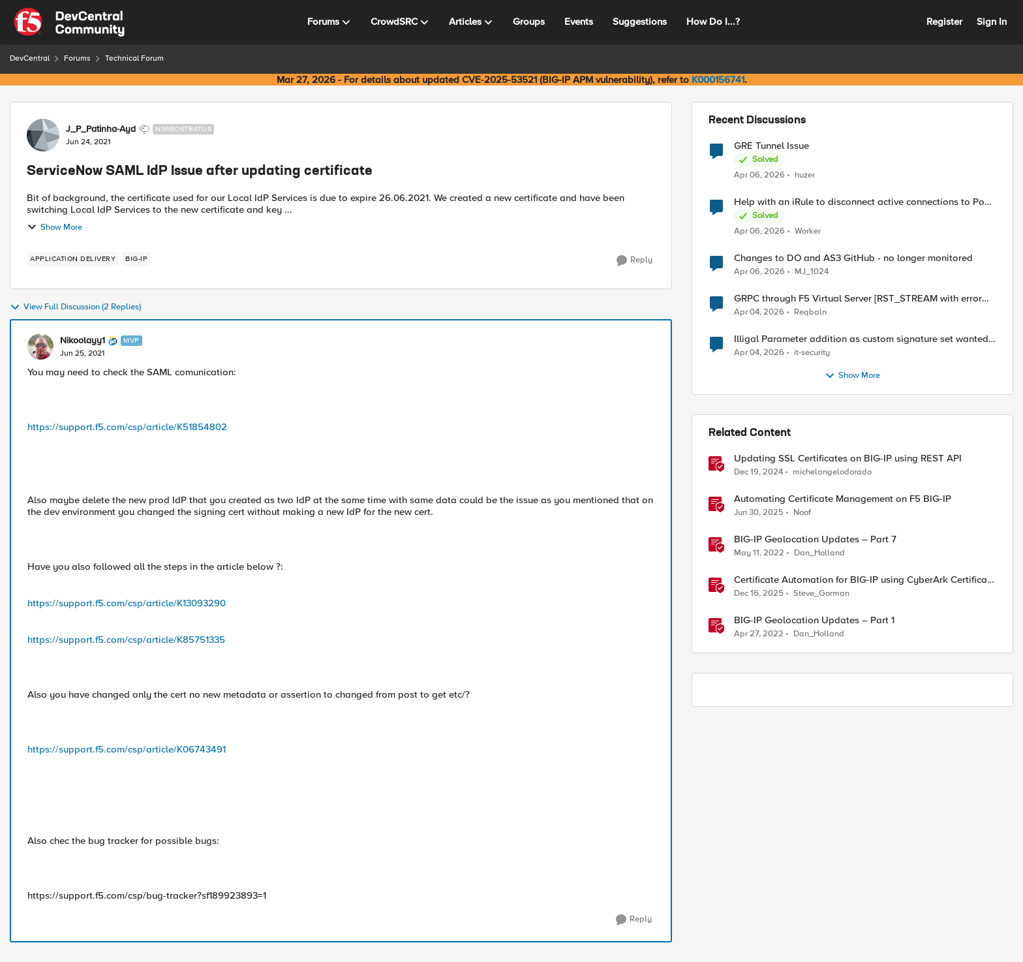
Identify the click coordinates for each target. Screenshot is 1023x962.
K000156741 (718, 79)
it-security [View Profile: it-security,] (812, 353)
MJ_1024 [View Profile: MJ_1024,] (812, 272)
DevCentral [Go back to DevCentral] (30, 58)
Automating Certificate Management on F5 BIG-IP (842, 498)
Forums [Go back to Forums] (77, 58)
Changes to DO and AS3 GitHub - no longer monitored (853, 258)
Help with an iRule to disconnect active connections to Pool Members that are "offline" (863, 202)
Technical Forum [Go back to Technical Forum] (134, 58)
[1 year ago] (758, 472)
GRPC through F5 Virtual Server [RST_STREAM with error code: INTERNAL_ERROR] (858, 298)
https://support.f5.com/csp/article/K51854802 (127, 427)
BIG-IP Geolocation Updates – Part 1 (814, 620)
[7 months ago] (759, 594)
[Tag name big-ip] (136, 259)
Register (944, 21)
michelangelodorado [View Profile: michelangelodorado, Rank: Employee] (832, 472)
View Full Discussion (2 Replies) (75, 307)
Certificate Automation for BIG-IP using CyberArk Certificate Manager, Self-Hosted (865, 579)
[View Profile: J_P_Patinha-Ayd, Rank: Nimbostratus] (43, 135)
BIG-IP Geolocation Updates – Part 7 (815, 539)
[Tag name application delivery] (73, 259)
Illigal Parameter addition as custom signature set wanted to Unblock (861, 339)
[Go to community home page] (69, 22)
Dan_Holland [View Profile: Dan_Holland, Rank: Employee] (819, 553)
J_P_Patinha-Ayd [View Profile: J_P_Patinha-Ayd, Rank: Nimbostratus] (101, 129)
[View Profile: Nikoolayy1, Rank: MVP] (40, 347)
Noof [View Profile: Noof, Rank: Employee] (802, 513)
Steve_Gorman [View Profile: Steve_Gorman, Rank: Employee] (821, 593)
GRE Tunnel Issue (771, 145)
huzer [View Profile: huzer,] (805, 174)
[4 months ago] (759, 175)
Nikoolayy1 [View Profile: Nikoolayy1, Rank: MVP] (82, 340)
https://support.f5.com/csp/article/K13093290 (126, 603)
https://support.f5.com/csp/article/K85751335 (126, 639)
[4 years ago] (759, 553)
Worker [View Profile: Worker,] (808, 231)
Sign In (992, 21)
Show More (54, 227)
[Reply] (634, 260)
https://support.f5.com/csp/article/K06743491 (126, 749)
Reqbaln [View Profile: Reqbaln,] (810, 312)
